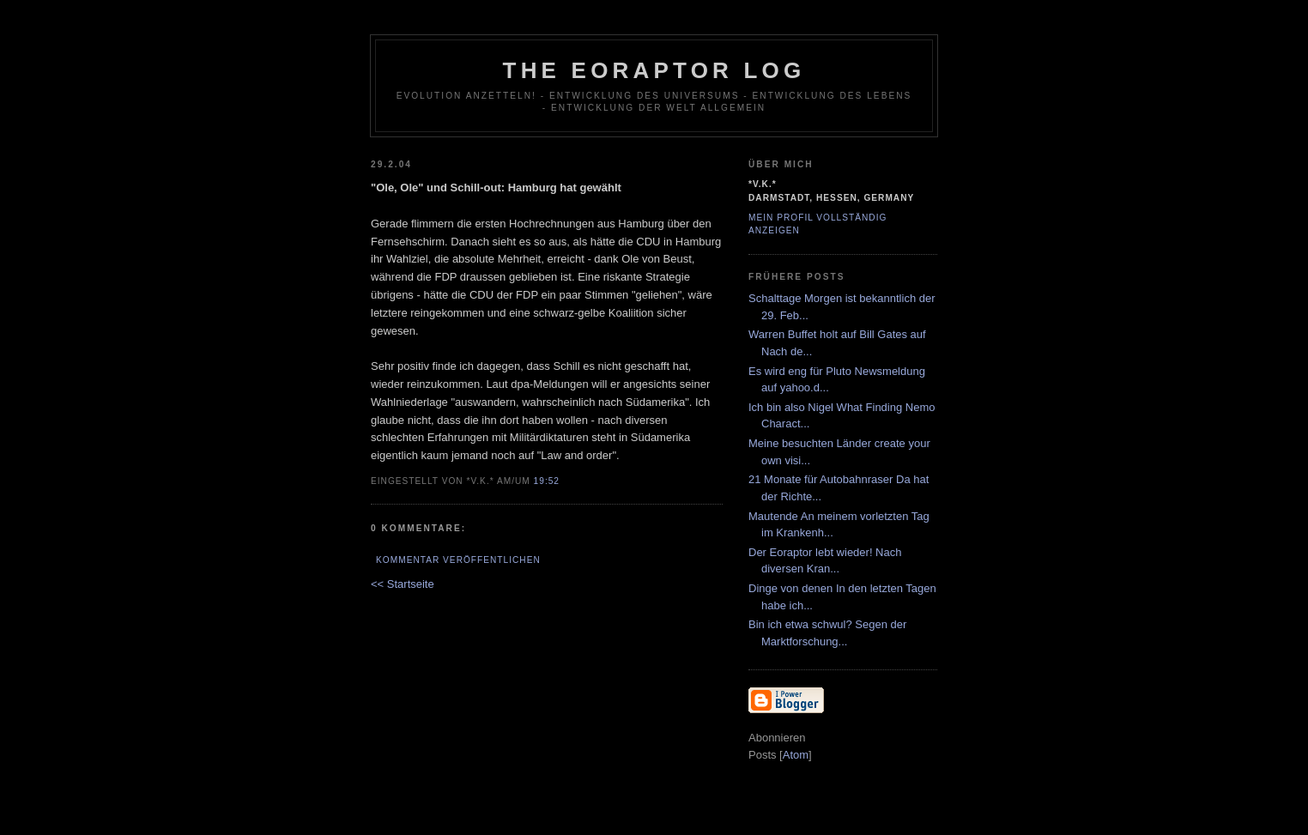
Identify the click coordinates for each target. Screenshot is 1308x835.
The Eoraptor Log (654, 70)
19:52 (547, 481)
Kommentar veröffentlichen (458, 560)
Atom (795, 754)
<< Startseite (402, 584)
